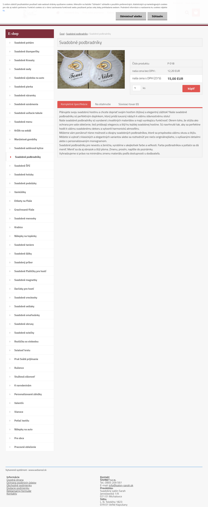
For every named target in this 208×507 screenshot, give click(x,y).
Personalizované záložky (28, 394)
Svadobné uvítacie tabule (28, 113)
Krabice (18, 227)
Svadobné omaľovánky (27, 315)
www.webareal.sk (38, 470)
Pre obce (19, 438)
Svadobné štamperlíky (26, 51)
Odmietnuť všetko (131, 16)
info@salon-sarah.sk (121, 485)
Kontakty (12, 493)
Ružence (19, 368)
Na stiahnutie (103, 104)
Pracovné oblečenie (25, 447)
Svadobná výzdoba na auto (29, 78)
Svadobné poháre (24, 43)
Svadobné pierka (23, 87)
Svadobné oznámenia (26, 104)
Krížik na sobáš (22, 131)
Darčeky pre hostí (24, 289)
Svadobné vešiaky (24, 306)
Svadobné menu (23, 122)
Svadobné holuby (24, 174)
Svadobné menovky (25, 218)
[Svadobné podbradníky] (91, 51)
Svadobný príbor (23, 262)
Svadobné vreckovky (25, 298)
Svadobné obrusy (24, 324)
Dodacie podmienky (18, 488)
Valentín (19, 403)
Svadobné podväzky (25, 183)
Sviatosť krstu (22, 350)
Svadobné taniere (24, 245)
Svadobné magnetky (25, 280)
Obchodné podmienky (19, 485)
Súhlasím (157, 16)
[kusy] (136, 88)
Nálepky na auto (23, 429)
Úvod (62, 34)
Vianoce (18, 412)
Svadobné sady (22, 69)
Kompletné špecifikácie (74, 104)
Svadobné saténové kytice (28, 148)
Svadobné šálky (23, 254)
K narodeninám (22, 385)
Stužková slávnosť (24, 377)
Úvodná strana (15, 480)
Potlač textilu (21, 421)
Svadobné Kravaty (24, 60)
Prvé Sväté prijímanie (26, 359)
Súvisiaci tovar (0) (129, 104)
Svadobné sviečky (24, 333)
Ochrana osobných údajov (21, 482)
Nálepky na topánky (25, 236)
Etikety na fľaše (23, 201)
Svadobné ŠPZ (22, 166)
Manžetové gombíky (25, 139)
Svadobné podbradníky (28, 157)
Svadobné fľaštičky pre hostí (30, 271)
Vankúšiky (20, 192)
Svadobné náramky (25, 95)
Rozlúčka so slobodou (26, 341)
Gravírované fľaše (24, 210)
